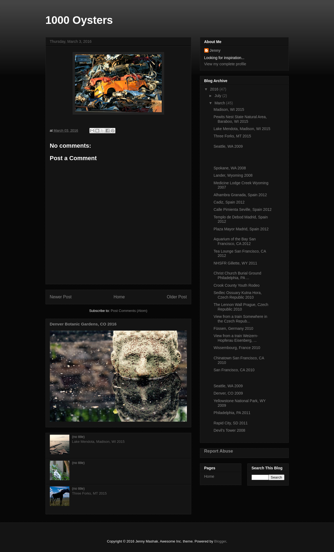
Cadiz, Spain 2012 (228, 202)
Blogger (220, 541)
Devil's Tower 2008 (229, 430)
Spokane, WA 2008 (229, 168)
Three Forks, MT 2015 (232, 136)
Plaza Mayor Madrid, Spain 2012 (240, 229)
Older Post (177, 297)
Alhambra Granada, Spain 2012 (240, 195)
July (218, 95)
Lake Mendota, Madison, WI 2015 (241, 129)
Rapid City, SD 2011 (230, 423)
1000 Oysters (79, 20)
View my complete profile (225, 64)
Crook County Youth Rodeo (236, 285)
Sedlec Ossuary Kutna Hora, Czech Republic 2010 (237, 294)
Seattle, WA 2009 (228, 146)
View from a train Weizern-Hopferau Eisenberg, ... (235, 338)
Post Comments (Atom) (129, 311)
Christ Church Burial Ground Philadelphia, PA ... (237, 275)
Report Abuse (218, 450)
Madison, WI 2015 (228, 109)
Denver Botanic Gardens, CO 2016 (83, 324)
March (220, 103)
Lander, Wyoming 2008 (232, 175)
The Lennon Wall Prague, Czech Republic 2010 (240, 306)
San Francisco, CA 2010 (233, 370)
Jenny (215, 50)
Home (119, 297)
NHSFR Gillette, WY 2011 (235, 263)
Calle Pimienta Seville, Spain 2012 (242, 209)
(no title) (78, 437)
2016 (214, 89)
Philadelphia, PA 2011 (231, 413)
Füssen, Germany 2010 (233, 328)
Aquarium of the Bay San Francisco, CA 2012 (234, 241)
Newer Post (61, 297)
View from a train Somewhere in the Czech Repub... (240, 318)
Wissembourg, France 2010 (236, 348)
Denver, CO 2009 (228, 393)
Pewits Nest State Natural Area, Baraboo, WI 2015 (240, 119)
